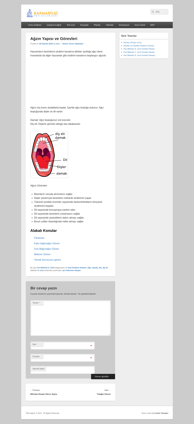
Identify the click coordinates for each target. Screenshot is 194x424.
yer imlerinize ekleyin (71, 270)
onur (58, 44)
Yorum (36, 303)
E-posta (36, 356)
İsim (34, 344)
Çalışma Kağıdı (54, 25)
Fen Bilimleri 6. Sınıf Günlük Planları (139, 55)
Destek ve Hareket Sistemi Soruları (139, 46)
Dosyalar (84, 25)
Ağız (89, 268)
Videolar (110, 25)
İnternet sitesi (38, 369)
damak (95, 268)
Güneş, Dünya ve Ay (132, 42)
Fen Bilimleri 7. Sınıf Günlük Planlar (139, 52)
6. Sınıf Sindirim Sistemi (76, 268)
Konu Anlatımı (35, 25)
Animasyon (124, 25)
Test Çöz (71, 25)
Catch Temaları (161, 413)
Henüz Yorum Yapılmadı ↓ (73, 44)
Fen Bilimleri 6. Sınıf (45, 268)
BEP (152, 25)
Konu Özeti (140, 25)
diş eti (105, 268)
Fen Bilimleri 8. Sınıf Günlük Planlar (139, 49)
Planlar (97, 25)
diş (100, 268)
